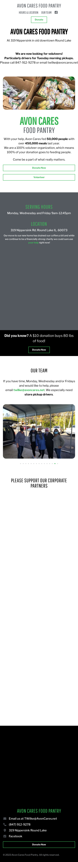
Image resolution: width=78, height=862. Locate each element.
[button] (20, 463)
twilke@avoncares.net (29, 390)
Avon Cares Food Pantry (39, 6)
